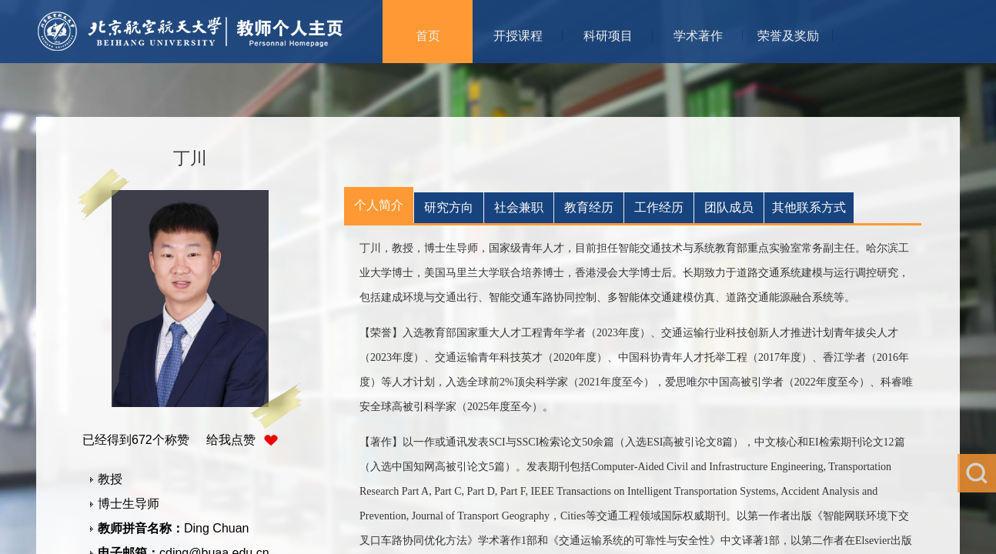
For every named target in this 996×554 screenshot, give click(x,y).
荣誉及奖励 (788, 35)
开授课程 (518, 35)
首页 (428, 35)
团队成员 (729, 207)
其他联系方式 (809, 207)
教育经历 (588, 207)
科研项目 (608, 35)
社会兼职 (518, 207)
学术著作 (698, 35)
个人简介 (378, 205)
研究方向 (448, 207)
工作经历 (658, 207)
